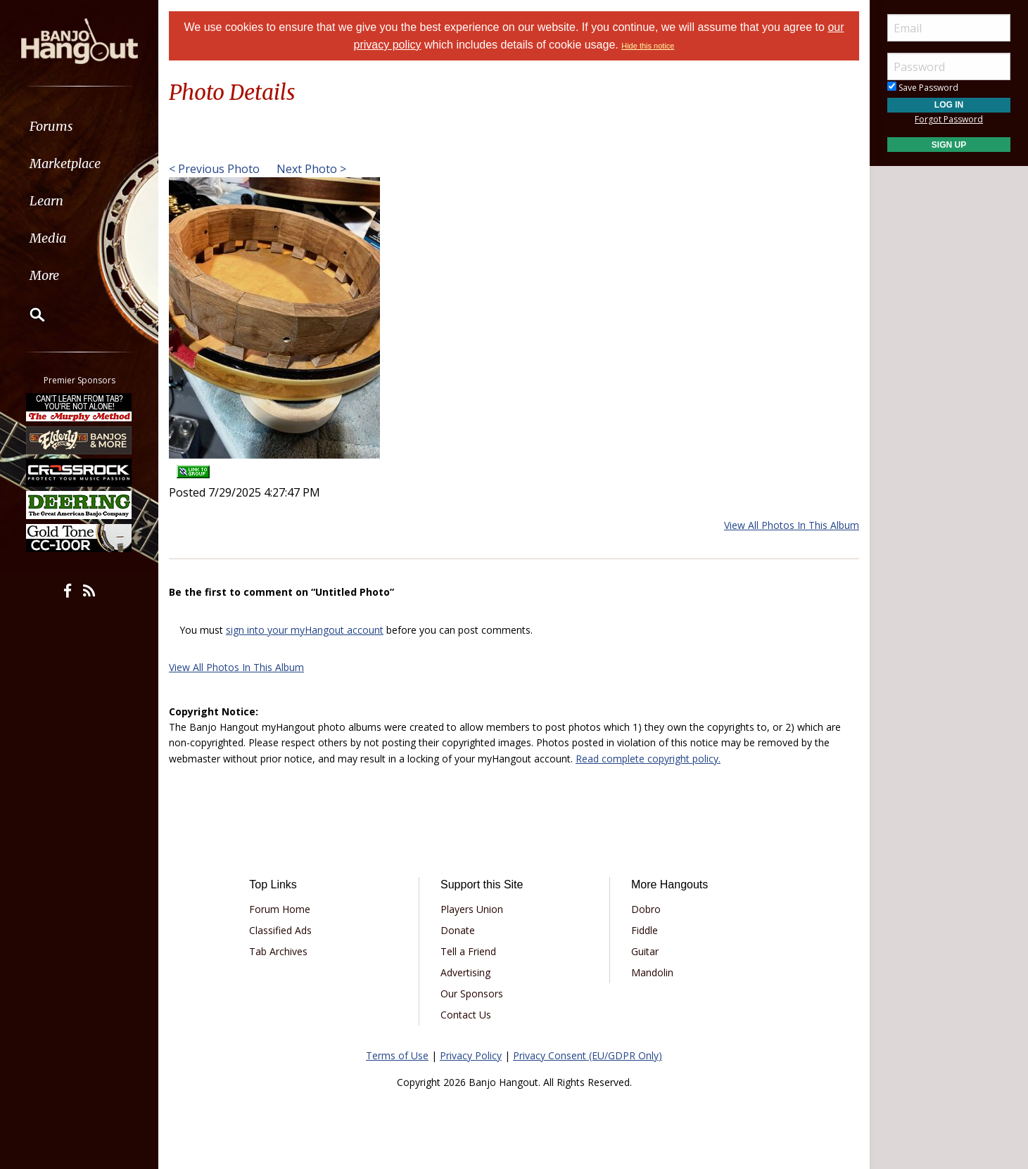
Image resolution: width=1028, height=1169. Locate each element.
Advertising (465, 972)
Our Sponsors (471, 993)
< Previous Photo (214, 169)
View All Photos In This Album (791, 525)
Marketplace (65, 163)
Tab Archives (278, 951)
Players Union (471, 909)
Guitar (645, 951)
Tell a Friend (468, 951)
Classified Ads (280, 930)
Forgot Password (949, 119)
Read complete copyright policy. (648, 758)
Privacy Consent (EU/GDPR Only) (587, 1055)
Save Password (922, 88)
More (44, 275)
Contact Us (465, 1014)
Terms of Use (397, 1055)
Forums (51, 126)
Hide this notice (647, 45)
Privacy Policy (471, 1055)
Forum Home (279, 909)
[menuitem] (79, 126)
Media (48, 238)
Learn (46, 201)
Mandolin (652, 972)
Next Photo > (310, 169)
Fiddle (644, 930)
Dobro (646, 909)
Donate (457, 930)
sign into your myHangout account (304, 630)
